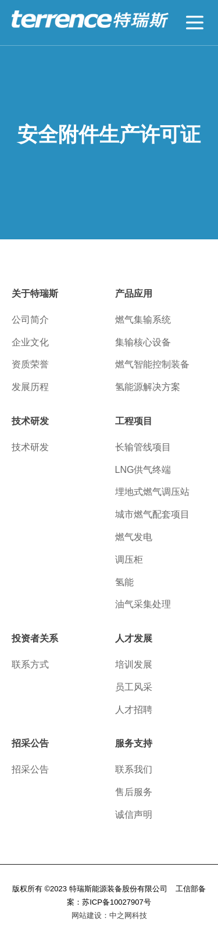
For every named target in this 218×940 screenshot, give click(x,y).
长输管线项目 (143, 447)
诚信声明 (133, 814)
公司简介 (30, 320)
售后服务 (133, 792)
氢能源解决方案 (147, 387)
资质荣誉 (30, 364)
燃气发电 (133, 537)
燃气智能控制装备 (152, 364)
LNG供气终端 (143, 470)
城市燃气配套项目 (152, 514)
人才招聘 (133, 710)
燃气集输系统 (143, 320)
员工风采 (133, 687)
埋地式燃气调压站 (152, 492)
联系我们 (133, 769)
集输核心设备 (143, 342)
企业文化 (30, 342)
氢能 (124, 582)
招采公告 (30, 769)
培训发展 (133, 664)
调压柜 (129, 559)
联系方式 (30, 664)
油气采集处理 (143, 604)
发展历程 (30, 387)
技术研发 (30, 447)
